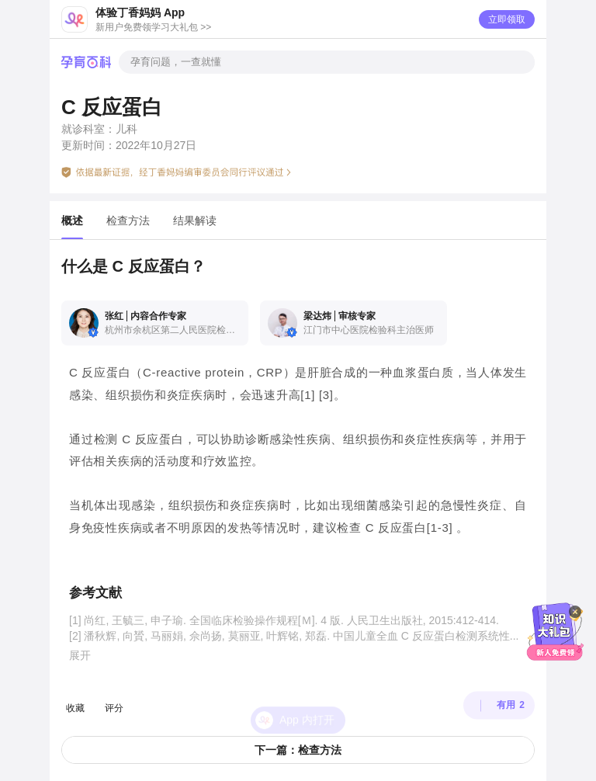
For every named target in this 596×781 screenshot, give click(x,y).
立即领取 (506, 19)
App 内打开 (306, 699)
